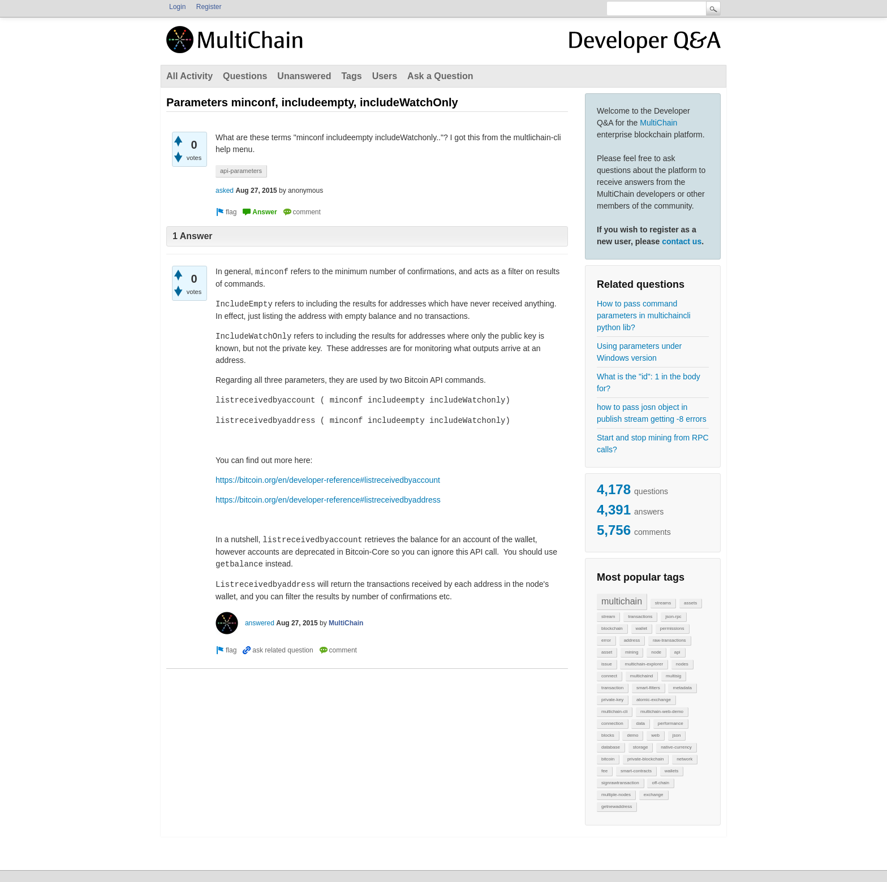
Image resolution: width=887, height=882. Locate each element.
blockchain (612, 628)
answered (259, 623)
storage (640, 747)
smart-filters (648, 687)
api (677, 652)
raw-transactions (669, 640)
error (606, 640)
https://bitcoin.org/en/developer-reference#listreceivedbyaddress (328, 499)
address (632, 640)
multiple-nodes (616, 794)
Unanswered (304, 76)
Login (177, 7)
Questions (245, 76)
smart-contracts (636, 770)
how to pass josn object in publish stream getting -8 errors (652, 413)
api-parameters (241, 170)
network (684, 759)
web (655, 735)
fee (604, 770)
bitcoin (607, 759)
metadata (682, 687)
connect (609, 675)
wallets (671, 770)
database (610, 747)
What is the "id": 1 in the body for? (648, 382)
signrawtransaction (620, 782)
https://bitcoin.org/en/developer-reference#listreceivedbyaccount (328, 480)
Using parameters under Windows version (639, 351)
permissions (672, 628)
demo (632, 735)
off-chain (660, 782)
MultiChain (658, 122)
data (640, 723)
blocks (607, 735)
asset (606, 652)
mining (632, 652)
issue (606, 664)
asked (225, 190)
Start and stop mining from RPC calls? (653, 443)
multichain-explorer (644, 664)
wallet (641, 628)
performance (670, 723)
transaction (612, 687)
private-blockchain (645, 759)
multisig (673, 675)
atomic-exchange (653, 699)
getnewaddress (616, 806)
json (677, 735)
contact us (681, 241)
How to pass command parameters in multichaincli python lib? (644, 315)
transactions (640, 616)
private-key (612, 699)
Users (384, 76)
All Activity (189, 76)
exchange (654, 794)
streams (663, 603)
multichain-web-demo (661, 711)
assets (690, 603)
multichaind (641, 675)
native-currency (676, 747)
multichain (621, 601)
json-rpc (673, 616)
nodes (682, 664)
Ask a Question (440, 76)
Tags (351, 76)
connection (612, 723)
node (656, 652)
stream (608, 616)
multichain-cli (614, 711)
